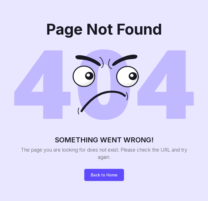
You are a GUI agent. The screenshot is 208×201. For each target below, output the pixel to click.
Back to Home (104, 175)
